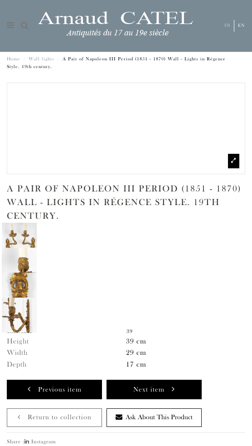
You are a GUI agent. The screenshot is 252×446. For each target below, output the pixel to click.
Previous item (55, 389)
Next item (154, 389)
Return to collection (55, 417)
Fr (227, 25)
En (241, 25)
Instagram (40, 442)
